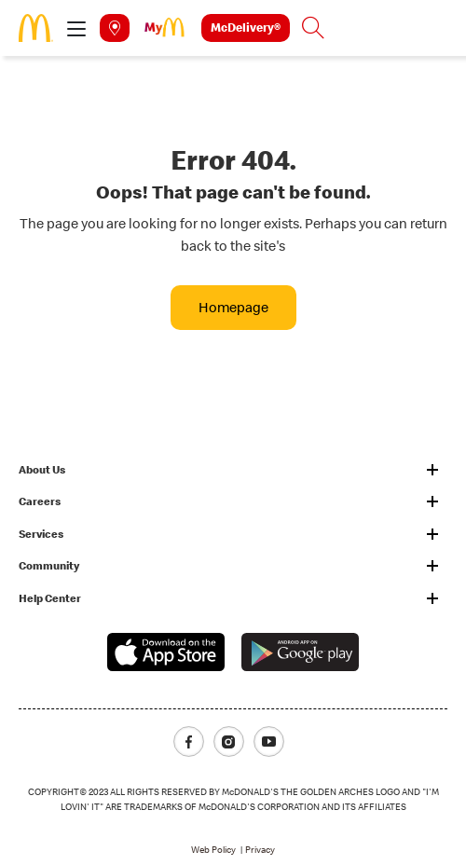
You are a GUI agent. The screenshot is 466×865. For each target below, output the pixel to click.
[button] (76, 27)
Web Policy (213, 850)
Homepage (233, 307)
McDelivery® (246, 27)
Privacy (260, 850)
